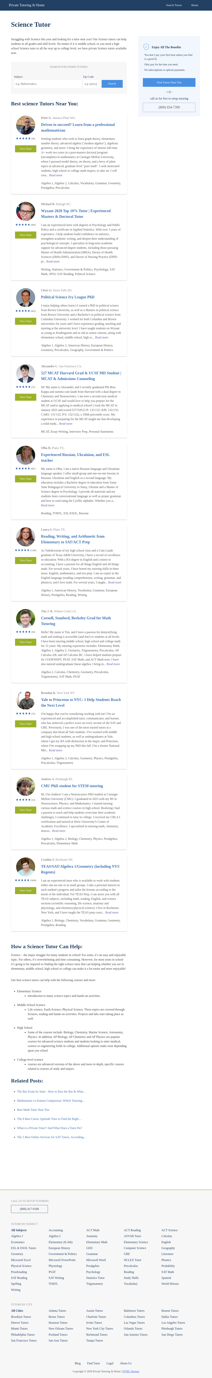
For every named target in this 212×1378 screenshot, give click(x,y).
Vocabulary (131, 1283)
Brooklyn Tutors (21, 1316)
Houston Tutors (58, 1322)
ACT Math (92, 1230)
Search (112, 83)
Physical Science (21, 1265)
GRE (127, 1254)
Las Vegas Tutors (134, 1322)
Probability (168, 1265)
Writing (15, 1289)
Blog (78, 1363)
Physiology (55, 1265)
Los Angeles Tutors (173, 1322)
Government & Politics (63, 1254)
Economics (18, 1242)
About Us (126, 1363)
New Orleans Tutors (61, 1328)
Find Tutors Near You (169, 82)
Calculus (166, 1236)
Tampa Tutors (94, 1340)
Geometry (17, 1254)
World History (170, 1283)
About (194, 5)
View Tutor (26, 148)
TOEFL (53, 1283)
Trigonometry (94, 1283)
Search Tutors (174, 5)
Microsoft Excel (21, 1260)
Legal (109, 1363)
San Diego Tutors (172, 1334)
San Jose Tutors (58, 1340)
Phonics (166, 1260)
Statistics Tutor (95, 1277)
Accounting (56, 1230)
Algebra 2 (55, 1236)
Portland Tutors (58, 1334)
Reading (129, 1272)
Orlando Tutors (133, 1328)
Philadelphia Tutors (23, 1334)
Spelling (16, 1283)
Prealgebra (92, 1265)
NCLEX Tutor (132, 1260)
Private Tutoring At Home (27, 5)
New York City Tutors (99, 1328)
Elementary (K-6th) (61, 1242)
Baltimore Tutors (134, 1310)
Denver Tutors (19, 1322)
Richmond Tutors (97, 1334)
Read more (55, 175)
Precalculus (131, 1265)
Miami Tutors (19, 1328)
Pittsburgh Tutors (171, 1328)
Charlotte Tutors (96, 1316)
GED (89, 1248)
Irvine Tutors (94, 1322)
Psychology (93, 1272)
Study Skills (131, 1277)
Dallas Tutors (169, 1316)
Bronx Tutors (57, 1316)
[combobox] (47, 84)
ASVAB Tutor (132, 1236)
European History (59, 1248)
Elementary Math (97, 1242)
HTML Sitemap (131, 1371)
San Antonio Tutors (135, 1334)
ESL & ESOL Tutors (23, 1248)
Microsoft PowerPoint (62, 1260)
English (166, 1242)
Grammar (92, 1254)
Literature (167, 1254)
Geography (168, 1248)
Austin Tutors (94, 1310)
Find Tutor (93, 1363)
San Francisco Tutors (24, 1340)
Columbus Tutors (134, 1316)
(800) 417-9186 (29, 1208)
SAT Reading (19, 1277)
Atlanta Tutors (57, 1310)
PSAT (52, 1272)
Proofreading (19, 1272)
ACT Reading (132, 1230)
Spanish (166, 1277)
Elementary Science (136, 1242)
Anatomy (92, 1236)
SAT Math (167, 1272)
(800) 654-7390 (169, 107)
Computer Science (135, 1248)
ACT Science (169, 1230)
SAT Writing (56, 1277)
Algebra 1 (17, 1236)
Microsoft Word (96, 1260)
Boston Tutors (170, 1310)
